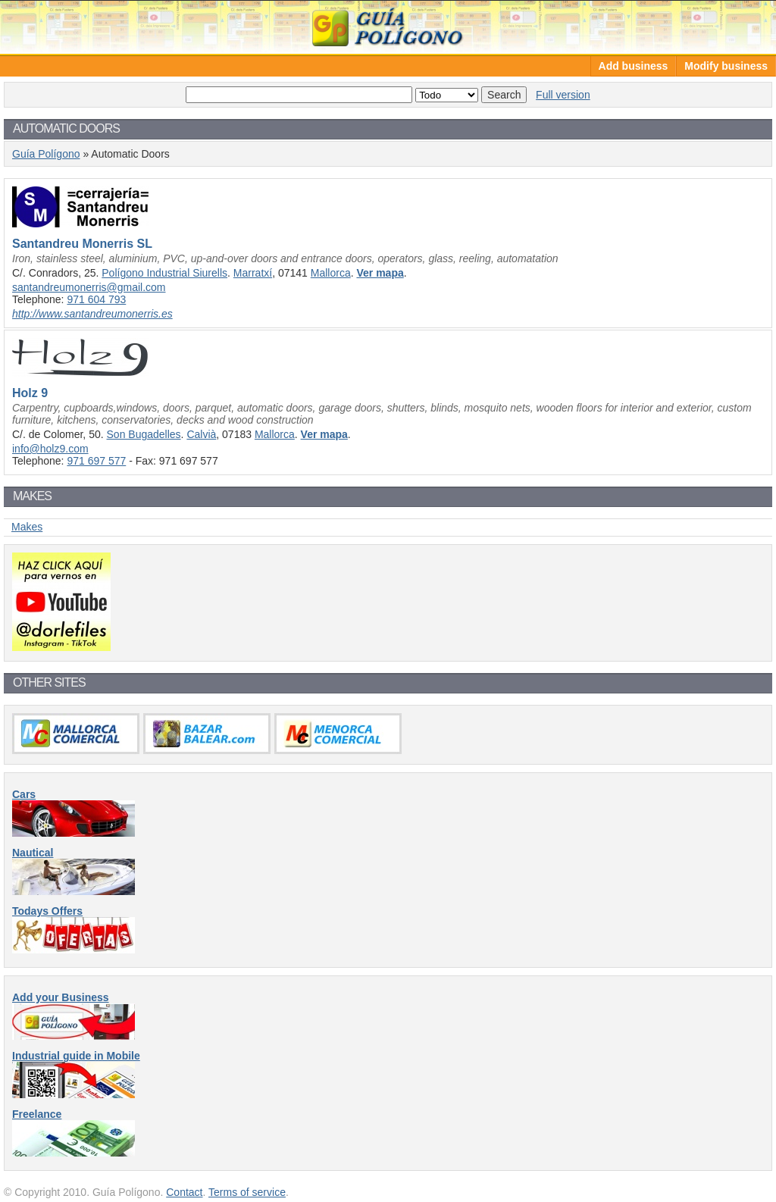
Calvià (201, 434)
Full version (563, 95)
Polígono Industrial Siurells (164, 273)
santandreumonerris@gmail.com (89, 287)
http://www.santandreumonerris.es (92, 314)
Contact (184, 1192)
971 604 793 (96, 299)
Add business (633, 66)
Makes (26, 527)
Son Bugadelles (144, 434)
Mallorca (331, 273)
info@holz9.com (50, 449)
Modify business (726, 66)
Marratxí (252, 273)
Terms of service (247, 1192)
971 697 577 (96, 461)
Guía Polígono (388, 27)
